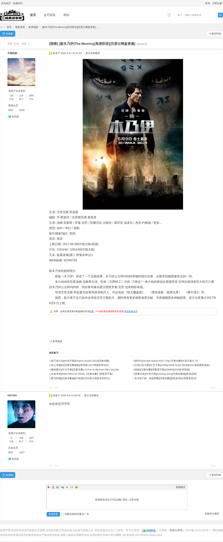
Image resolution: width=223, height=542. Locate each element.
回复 (91, 311)
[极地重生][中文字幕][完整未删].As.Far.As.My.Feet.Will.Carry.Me (85, 369)
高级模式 (180, 487)
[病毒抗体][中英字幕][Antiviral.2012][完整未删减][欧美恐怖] (165, 373)
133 (11, 95)
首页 (33, 15)
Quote (67, 487)
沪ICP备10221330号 (197, 530)
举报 (213, 387)
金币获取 (50, 15)
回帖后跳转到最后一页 (75, 514)
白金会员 (13, 447)
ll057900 (12, 395)
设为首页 (6, 3)
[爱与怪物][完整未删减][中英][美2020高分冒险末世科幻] (80, 378)
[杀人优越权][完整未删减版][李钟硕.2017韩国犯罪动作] (80, 365)
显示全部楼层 (92, 53)
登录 (207, 3)
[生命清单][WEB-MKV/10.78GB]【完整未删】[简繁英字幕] (82, 373)
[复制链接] (141, 44)
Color (53, 487)
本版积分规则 (212, 513)
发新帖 (9, 33)
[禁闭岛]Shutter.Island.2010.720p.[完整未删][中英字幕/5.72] (166, 360)
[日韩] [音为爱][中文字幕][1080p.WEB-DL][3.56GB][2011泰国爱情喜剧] (172, 365)
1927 (31, 438)
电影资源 (20, 27)
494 (21, 438)
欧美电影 (33, 27)
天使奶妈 (12, 53)
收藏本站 (18, 3)
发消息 (15, 116)
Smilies (76, 487)
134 (21, 95)
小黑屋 (163, 530)
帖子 (180, 15)
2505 (31, 95)
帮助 (66, 15)
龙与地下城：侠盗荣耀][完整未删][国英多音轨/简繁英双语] (165, 378)
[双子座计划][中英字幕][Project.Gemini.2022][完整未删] (80, 360)
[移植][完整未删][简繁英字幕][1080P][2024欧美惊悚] (162, 369)
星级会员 (13, 105)
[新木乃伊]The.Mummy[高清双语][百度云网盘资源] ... (70, 27)
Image (58, 487)
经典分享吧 (1, 27)
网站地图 (218, 530)
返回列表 (216, 33)
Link (62, 487)
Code (72, 487)
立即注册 (217, 3)
